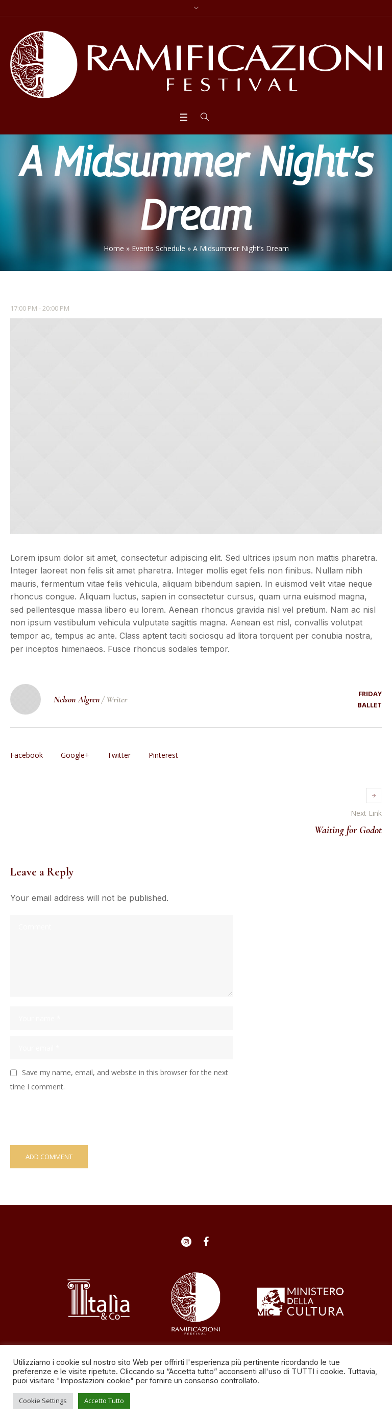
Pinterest (163, 755)
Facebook (26, 755)
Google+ (75, 755)
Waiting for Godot (348, 830)
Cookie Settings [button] (43, 1400)
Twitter (119, 755)
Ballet (369, 704)
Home (114, 248)
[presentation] (80, 1118)
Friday (370, 693)
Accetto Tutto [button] (104, 1400)
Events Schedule (158, 248)
